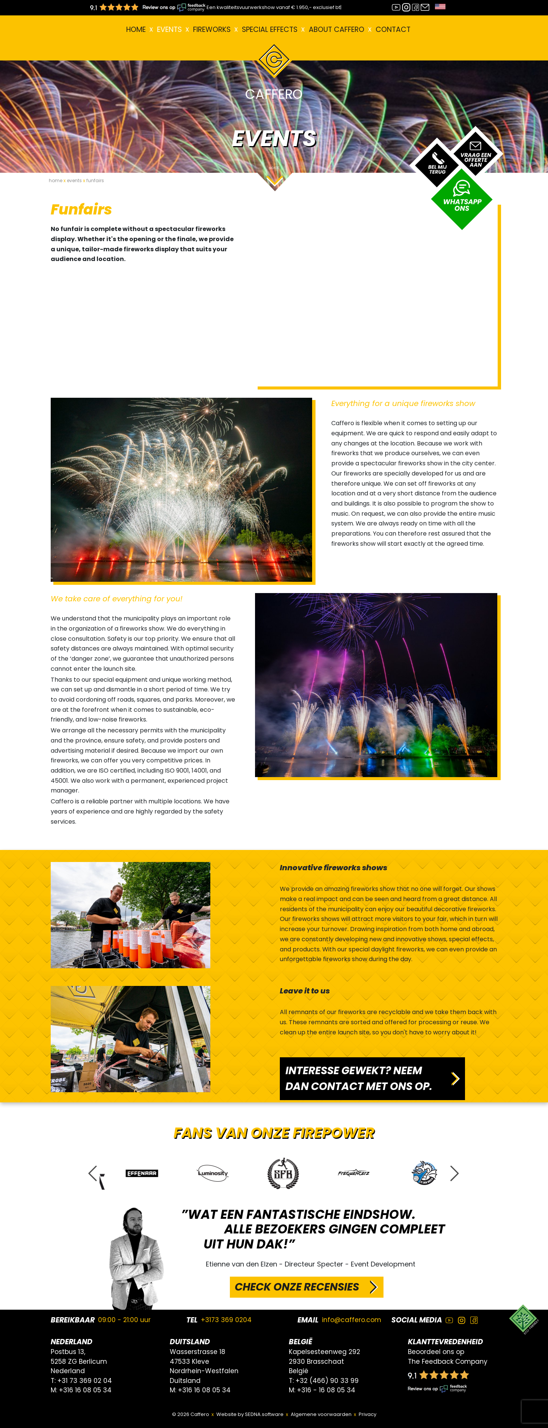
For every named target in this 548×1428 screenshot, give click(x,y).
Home (136, 29)
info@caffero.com (351, 1319)
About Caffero (336, 29)
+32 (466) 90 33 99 (327, 1380)
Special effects (269, 29)
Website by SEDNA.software (250, 1414)
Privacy (367, 1414)
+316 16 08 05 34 (85, 1390)
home (55, 180)
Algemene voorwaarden (321, 1414)
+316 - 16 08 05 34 (326, 1390)
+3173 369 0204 (226, 1319)
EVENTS (169, 29)
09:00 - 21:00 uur (124, 1319)
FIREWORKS (212, 29)
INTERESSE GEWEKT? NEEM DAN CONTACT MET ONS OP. (358, 1078)
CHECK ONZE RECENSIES (297, 1287)
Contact (393, 29)
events (74, 180)
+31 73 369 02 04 (84, 1380)
